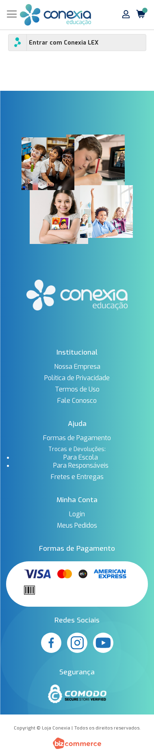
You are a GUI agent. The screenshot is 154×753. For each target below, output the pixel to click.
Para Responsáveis (80, 466)
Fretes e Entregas (77, 477)
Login (77, 514)
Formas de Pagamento (77, 438)
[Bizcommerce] (77, 743)
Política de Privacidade (77, 378)
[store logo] (55, 15)
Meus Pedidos (77, 526)
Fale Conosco (77, 401)
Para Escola (80, 458)
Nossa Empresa (77, 367)
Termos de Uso (77, 389)
